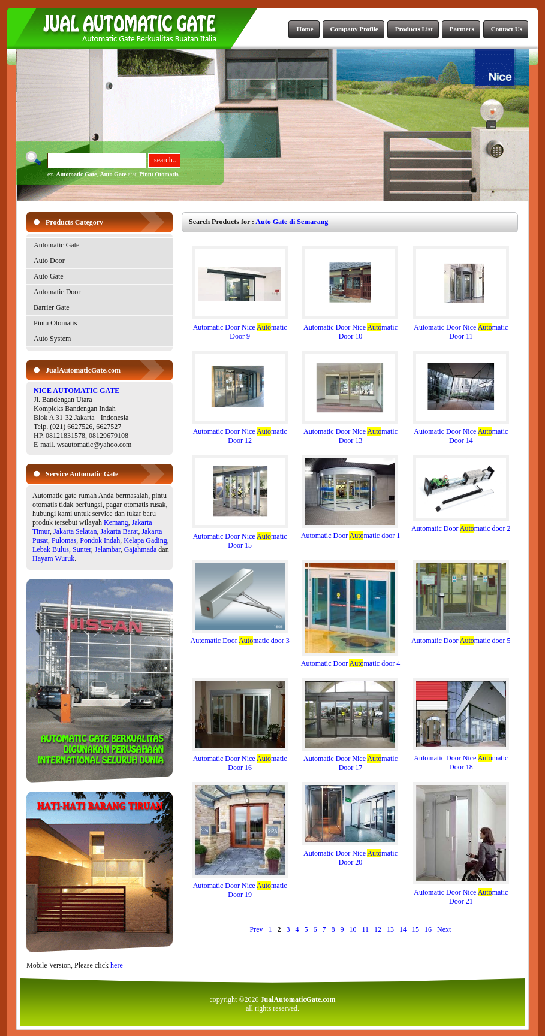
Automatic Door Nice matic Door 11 (461, 328)
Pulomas (64, 540)
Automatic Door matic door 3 (240, 637)
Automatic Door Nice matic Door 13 (350, 433)
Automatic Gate (76, 174)
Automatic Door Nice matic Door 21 (461, 893)
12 (377, 929)
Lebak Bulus (50, 549)
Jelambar (108, 549)
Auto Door (49, 260)
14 (403, 929)
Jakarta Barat (119, 531)
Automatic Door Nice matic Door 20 (350, 854)
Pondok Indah (100, 540)
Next (444, 929)
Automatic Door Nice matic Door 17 (350, 760)
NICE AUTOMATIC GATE (76, 390)
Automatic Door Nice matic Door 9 (240, 328)
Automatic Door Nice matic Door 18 (461, 759)
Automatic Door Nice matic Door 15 (240, 537)
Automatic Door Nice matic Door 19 (240, 887)
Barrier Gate (52, 307)
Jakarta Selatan (75, 531)
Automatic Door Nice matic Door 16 (240, 760)
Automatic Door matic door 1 (350, 532)
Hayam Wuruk (53, 558)
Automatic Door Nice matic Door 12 (240, 433)
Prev (256, 929)
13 (390, 929)
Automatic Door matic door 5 (460, 637)
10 (353, 929)
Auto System (52, 338)
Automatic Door (57, 292)
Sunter (82, 549)
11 (365, 929)
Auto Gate (113, 174)
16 (428, 929)
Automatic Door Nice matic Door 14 (461, 433)
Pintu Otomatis (158, 174)
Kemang (116, 522)
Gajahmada (140, 549)
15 (415, 929)
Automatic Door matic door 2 (460, 525)
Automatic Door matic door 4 (350, 660)
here (116, 965)
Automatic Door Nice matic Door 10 (350, 328)
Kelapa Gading (145, 540)
